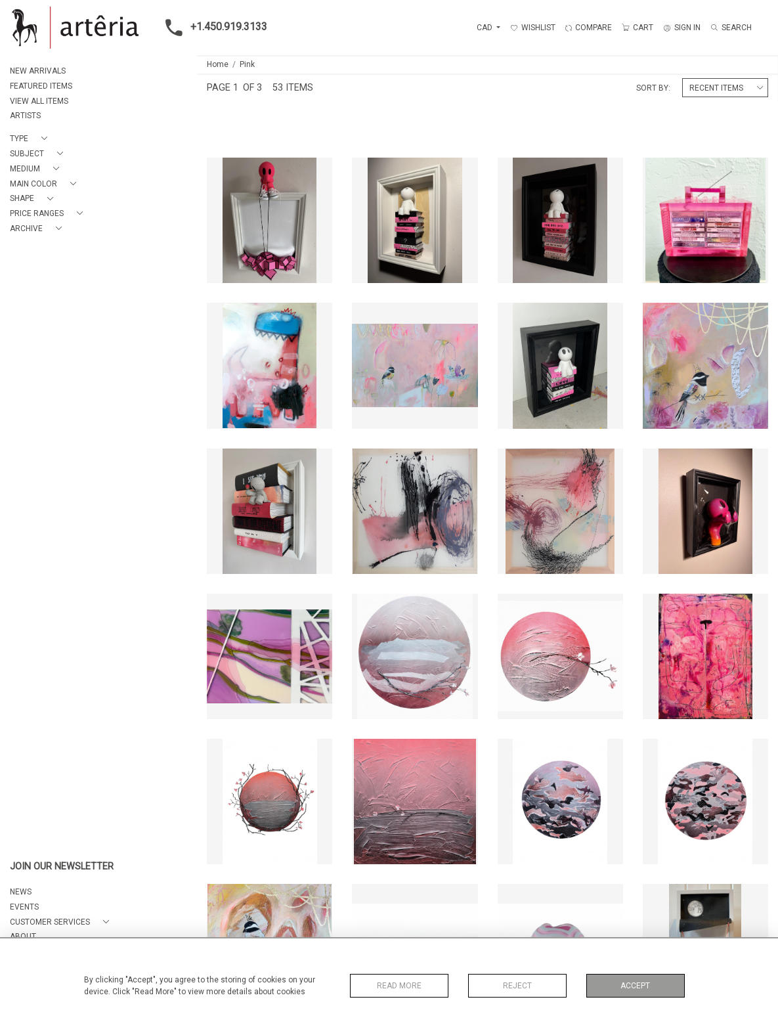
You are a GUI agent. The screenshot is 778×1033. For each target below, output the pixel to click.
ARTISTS (25, 115)
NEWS (21, 891)
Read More (399, 985)
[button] (31, 138)
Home (217, 64)
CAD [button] (485, 27)
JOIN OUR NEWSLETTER (62, 866)
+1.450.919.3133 (212, 27)
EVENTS (24, 907)
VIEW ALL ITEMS (39, 101)
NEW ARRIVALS (38, 71)
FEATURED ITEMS (41, 86)
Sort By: (653, 88)
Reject (517, 985)
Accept (635, 985)
